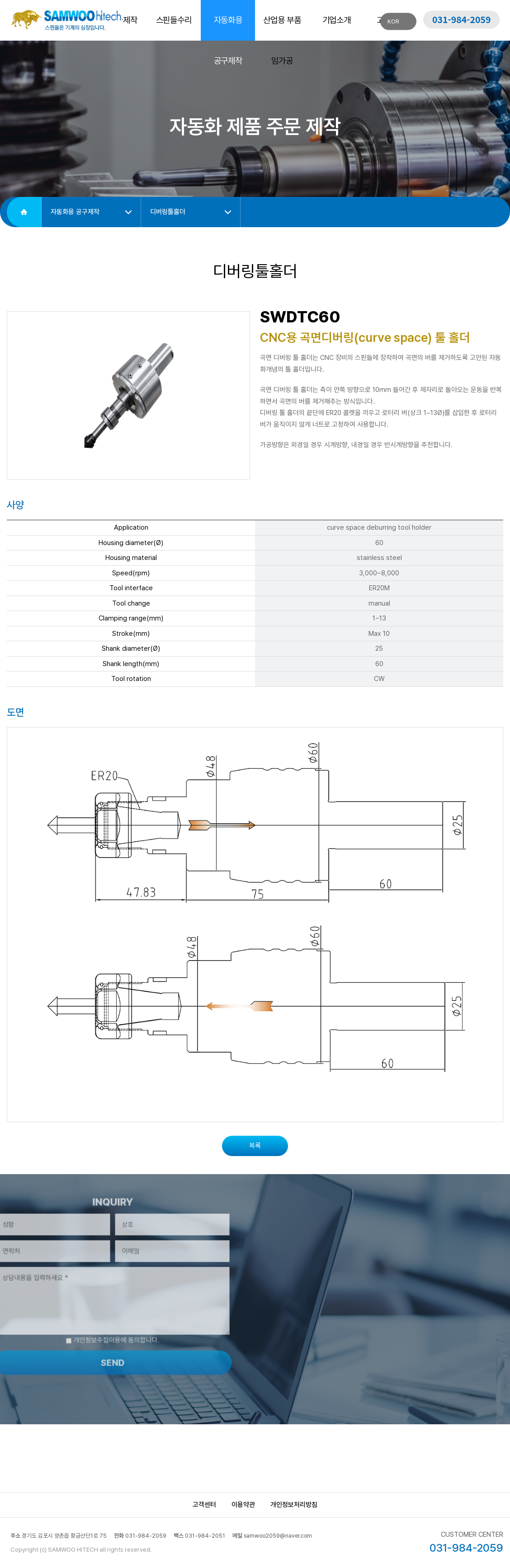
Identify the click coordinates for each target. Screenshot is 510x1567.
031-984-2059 (461, 19)
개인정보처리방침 (293, 1505)
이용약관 (243, 1505)
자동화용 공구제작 (75, 212)
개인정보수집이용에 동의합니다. (97, 1325)
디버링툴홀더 (167, 212)
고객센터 (204, 1505)
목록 (255, 1146)
